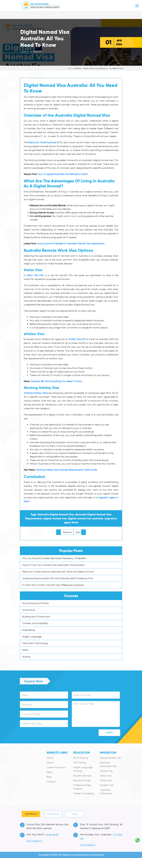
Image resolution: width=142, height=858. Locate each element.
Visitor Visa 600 (35, 275)
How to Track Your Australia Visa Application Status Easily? (53, 565)
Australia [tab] (31, 813)
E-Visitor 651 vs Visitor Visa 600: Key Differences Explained (53, 585)
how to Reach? (34, 841)
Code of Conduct (56, 767)
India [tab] (75, 814)
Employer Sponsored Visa (108, 764)
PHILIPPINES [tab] (53, 814)
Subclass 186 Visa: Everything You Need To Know (56, 381)
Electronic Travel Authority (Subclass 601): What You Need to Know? (58, 571)
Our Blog (77, 68)
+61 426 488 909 (52, 835)
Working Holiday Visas (36, 393)
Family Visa (106, 780)
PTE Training (79, 762)
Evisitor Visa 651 (77, 339)
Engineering (28, 629)
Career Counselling (83, 793)
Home (69, 68)
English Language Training (82, 769)
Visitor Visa (105, 775)
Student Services (82, 775)
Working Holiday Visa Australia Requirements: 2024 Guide (66, 469)
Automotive (28, 609)
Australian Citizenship (106, 791)
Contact (51, 781)
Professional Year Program (82, 787)
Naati (25, 650)
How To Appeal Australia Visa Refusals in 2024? (63, 174)
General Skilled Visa (110, 757)
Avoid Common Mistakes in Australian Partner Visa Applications (70, 243)
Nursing (26, 656)
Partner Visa (106, 770)
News (49, 772)
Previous (64, 532)
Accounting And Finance (35, 603)
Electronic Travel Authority (42, 142)
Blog (49, 776)
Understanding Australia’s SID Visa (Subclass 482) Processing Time (57, 578)
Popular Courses (82, 780)
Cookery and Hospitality (35, 623)
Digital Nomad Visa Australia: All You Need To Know (103, 68)
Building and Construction (36, 616)
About (50, 762)
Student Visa (107, 785)
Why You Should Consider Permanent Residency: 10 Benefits (54, 558)
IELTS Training (80, 757)
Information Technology (35, 643)
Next (81, 532)
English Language (31, 636)
